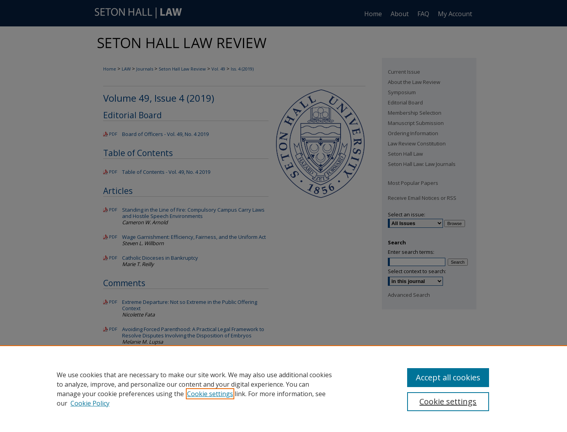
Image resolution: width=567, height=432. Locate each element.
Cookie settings (210, 393)
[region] (283, 388)
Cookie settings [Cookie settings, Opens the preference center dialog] (447, 401)
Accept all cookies (448, 377)
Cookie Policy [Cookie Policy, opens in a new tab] (89, 403)
